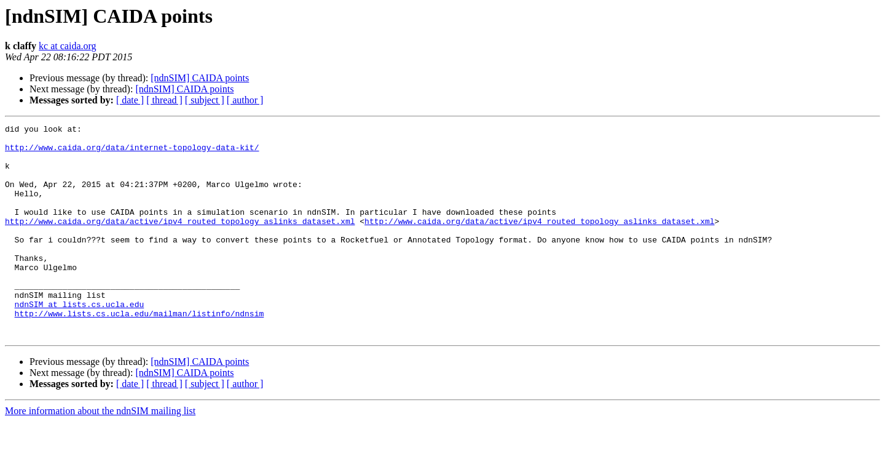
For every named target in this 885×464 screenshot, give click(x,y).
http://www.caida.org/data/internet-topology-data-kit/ (132, 152)
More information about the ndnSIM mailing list (100, 453)
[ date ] (130, 100)
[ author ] (245, 100)
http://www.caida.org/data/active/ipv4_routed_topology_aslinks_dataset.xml (180, 241)
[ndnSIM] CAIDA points (200, 78)
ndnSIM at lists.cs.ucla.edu (79, 340)
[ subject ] (204, 100)
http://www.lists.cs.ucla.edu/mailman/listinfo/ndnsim (139, 352)
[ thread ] (164, 100)
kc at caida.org (67, 46)
